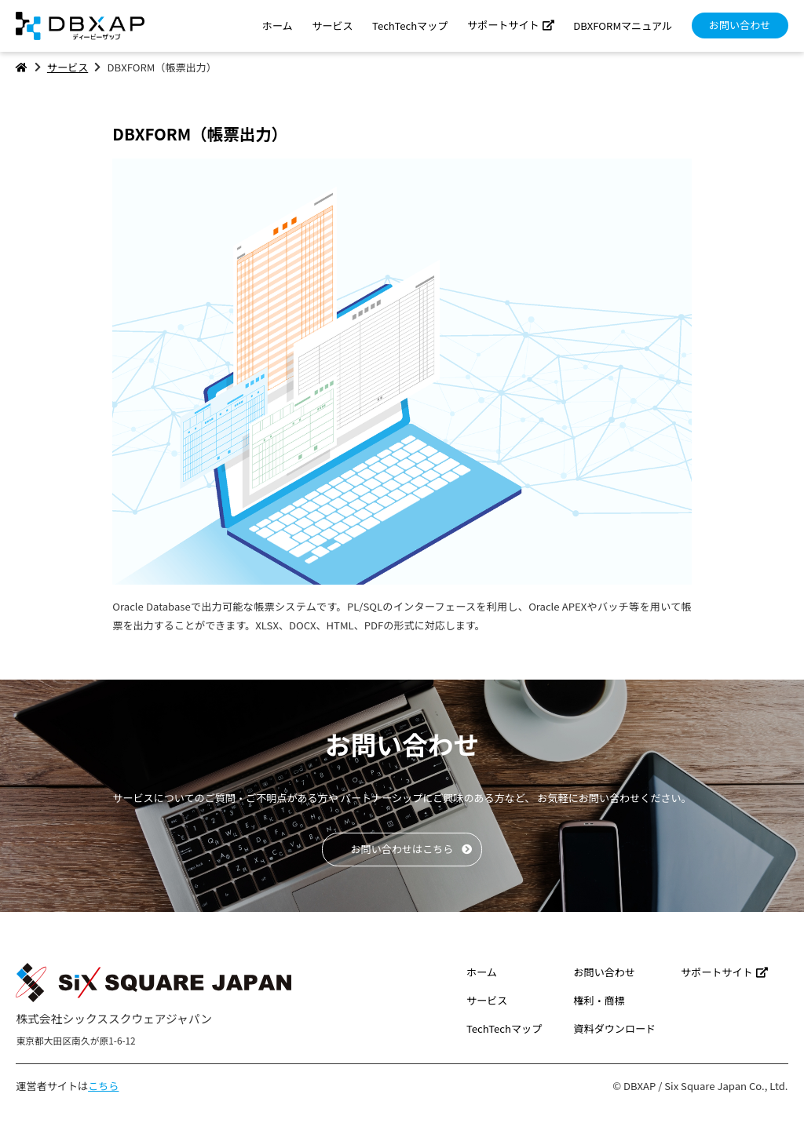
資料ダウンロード (614, 1028)
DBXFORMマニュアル (622, 25)
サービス (332, 25)
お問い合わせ (740, 24)
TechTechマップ (410, 25)
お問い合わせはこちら (402, 848)
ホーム (277, 25)
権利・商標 (598, 1000)
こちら (103, 1085)
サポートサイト (503, 24)
